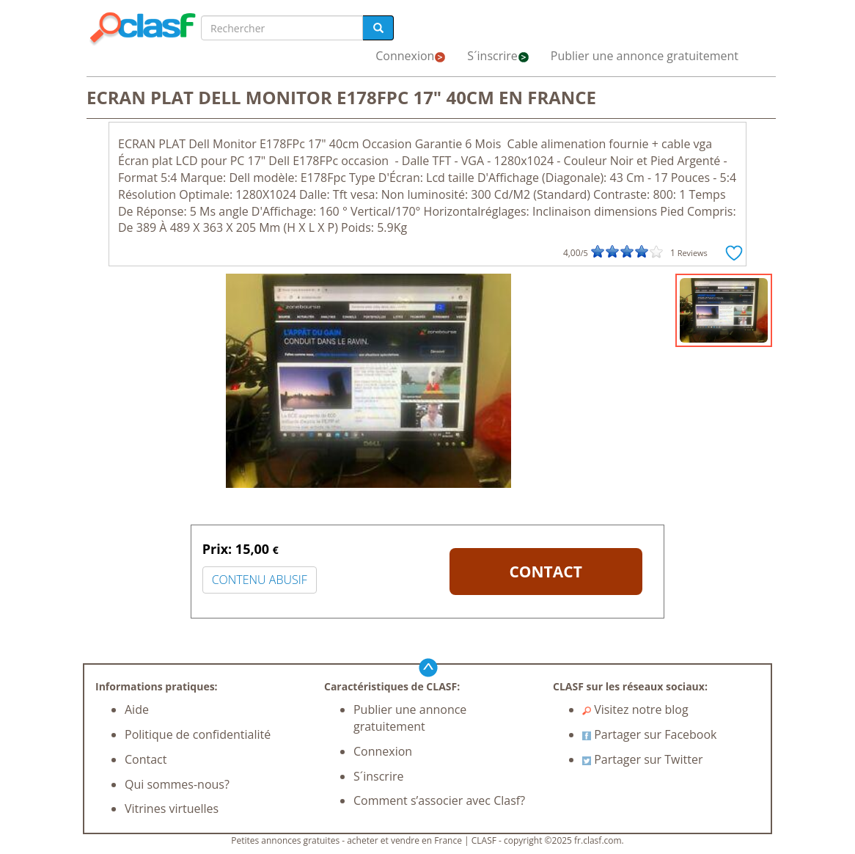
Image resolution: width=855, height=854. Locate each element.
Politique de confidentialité (198, 734)
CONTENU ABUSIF (259, 580)
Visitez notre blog (635, 709)
